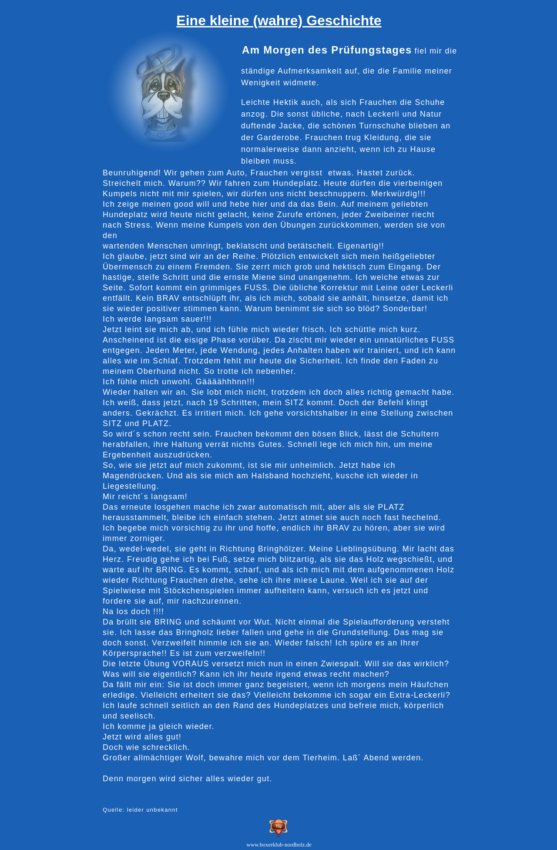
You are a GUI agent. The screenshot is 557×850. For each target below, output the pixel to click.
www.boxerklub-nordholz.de (278, 844)
